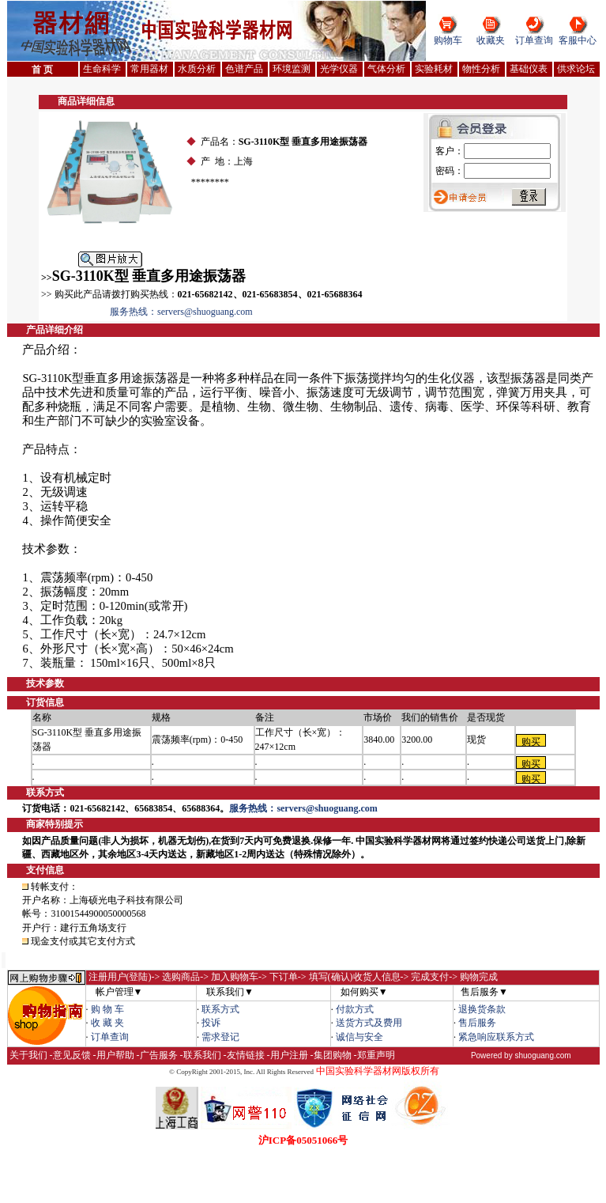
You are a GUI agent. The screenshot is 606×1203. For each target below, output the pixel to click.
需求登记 (220, 1036)
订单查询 (534, 40)
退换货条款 (482, 1009)
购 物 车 (107, 1009)
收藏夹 (490, 40)
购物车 (448, 40)
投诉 (210, 1022)
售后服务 (477, 1022)
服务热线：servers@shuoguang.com (181, 311)
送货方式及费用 (369, 1022)
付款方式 (355, 1009)
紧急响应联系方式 (496, 1036)
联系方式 (220, 1009)
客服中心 (578, 40)
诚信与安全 (359, 1036)
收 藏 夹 (107, 1022)
